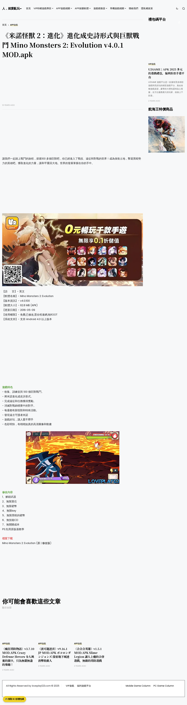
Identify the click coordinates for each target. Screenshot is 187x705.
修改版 (46, 543)
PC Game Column (163, 685)
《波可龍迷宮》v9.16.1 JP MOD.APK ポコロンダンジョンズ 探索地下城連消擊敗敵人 (54, 654)
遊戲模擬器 (99, 8)
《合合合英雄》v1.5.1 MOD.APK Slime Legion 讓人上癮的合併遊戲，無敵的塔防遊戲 (89, 654)
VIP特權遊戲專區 (42, 8)
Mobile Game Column (138, 685)
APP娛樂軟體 (82, 8)
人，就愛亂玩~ (12, 8)
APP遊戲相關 (63, 8)
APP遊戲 (14, 25)
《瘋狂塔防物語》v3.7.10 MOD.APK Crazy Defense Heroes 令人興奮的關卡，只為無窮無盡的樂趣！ (18, 656)
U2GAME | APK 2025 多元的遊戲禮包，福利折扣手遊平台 (166, 73)
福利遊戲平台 (84, 685)
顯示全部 (7, 607)
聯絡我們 (133, 8)
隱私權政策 (147, 8)
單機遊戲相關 (117, 8)
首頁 (28, 8)
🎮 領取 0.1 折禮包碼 (14, 699)
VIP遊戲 (151, 64)
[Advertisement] (72, 83)
